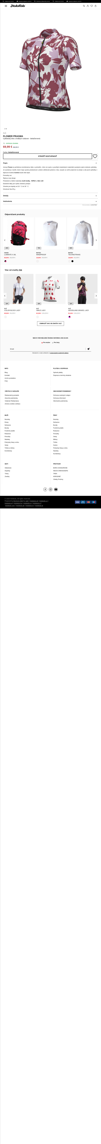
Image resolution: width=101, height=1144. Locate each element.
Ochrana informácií (59, 398)
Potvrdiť (88, 349)
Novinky (7, 419)
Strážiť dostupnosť (47, 156)
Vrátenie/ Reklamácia (12, 401)
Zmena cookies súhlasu (12, 404)
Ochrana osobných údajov (61, 395)
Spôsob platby (58, 372)
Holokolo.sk (34, 501)
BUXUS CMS (18, 501)
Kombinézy (8, 451)
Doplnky (7, 471)
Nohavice (8, 425)
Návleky (7, 439)
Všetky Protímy (58, 479)
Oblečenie (8, 468)
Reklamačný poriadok (12, 395)
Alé (4, 133)
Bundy (7, 428)
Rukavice (8, 434)
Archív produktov (10, 378)
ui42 (26, 501)
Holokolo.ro (28, 503)
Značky (7, 476)
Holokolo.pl (8, 503)
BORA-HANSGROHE (60, 468)
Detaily (5, 196)
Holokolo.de (20, 505)
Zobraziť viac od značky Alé (51, 323)
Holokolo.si (37, 503)
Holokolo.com (10, 505)
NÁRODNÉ (57, 476)
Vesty (6, 445)
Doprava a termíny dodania (62, 375)
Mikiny (55, 439)
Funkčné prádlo (10, 431)
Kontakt (7, 375)
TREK (55, 473)
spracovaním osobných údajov (59, 353)
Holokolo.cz (43, 501)
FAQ (6, 381)
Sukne (55, 445)
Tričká (55, 442)
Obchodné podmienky (60, 401)
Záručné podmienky (11, 398)
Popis (5, 163)
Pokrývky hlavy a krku (12, 442)
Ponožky (7, 436)
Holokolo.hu (18, 503)
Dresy (7, 422)
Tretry (7, 473)
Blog (6, 372)
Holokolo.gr (39, 505)
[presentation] (5, 240)
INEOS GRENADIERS (60, 471)
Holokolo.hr (30, 505)
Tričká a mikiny (9, 448)
